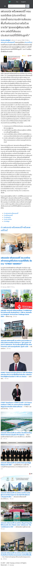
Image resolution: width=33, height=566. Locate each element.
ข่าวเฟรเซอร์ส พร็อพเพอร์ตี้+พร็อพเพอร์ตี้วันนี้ (15, 229)
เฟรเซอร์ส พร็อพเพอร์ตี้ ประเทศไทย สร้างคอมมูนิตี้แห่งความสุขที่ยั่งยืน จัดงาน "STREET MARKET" (16, 260)
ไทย (17, 2)
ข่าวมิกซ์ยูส (6, 221)
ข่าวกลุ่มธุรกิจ (7, 217)
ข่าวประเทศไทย (8, 219)
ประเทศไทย (28, 42)
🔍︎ (28, 6)
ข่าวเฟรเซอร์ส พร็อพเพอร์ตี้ (11, 213)
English (23, 2)
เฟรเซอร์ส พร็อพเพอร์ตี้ (8, 42)
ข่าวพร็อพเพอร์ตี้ (8, 215)
